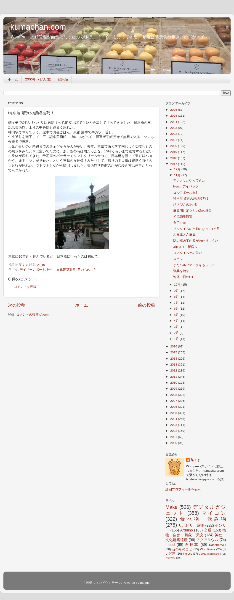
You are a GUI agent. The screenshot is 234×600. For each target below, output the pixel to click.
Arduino (186, 530)
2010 (174, 382)
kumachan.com (38, 27)
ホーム (13, 79)
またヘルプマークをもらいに (194, 265)
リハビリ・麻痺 (191, 525)
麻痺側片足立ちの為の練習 (192, 210)
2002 (174, 430)
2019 (174, 152)
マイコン (213, 513)
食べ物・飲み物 (203, 519)
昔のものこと (87, 269)
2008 (174, 394)
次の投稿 (16, 305)
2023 (174, 127)
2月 (177, 333)
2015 (174, 352)
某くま (195, 460)
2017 (174, 164)
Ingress (187, 553)
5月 (177, 315)
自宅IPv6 (179, 222)
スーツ (178, 259)
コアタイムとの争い (187, 253)
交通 (207, 530)
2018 (174, 158)
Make (171, 507)
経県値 (63, 79)
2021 (174, 140)
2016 (174, 346)
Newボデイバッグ (186, 186)
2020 (174, 146)
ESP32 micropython (210, 553)
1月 (177, 339)
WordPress (207, 549)
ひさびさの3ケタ (185, 204)
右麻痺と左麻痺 (184, 235)
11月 (177, 175)
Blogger (145, 582)
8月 (177, 296)
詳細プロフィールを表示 (183, 489)
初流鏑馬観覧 (182, 216)
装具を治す (181, 271)
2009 (174, 388)
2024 (174, 122)
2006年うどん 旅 (38, 79)
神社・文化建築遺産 (61, 269)
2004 (174, 419)
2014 (174, 358)
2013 (174, 364)
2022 (174, 133)
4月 (177, 320)
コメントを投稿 (25, 287)
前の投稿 (146, 305)
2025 (174, 115)
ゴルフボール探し (186, 192)
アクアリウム (207, 540)
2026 (174, 109)
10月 (177, 284)
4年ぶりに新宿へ (185, 247)
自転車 (192, 544)
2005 (174, 413)
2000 (174, 443)
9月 (177, 290)
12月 (177, 169)
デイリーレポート (32, 269)
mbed (170, 544)
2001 (174, 437)
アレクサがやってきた (189, 180)
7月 (177, 302)
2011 (174, 376)
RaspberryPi (217, 545)
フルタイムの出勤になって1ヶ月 (196, 229)
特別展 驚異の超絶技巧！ (191, 198)
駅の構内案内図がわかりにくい (195, 240)
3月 (177, 326)
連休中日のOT (183, 277)
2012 (174, 370)
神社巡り (170, 557)
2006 (174, 406)
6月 (177, 308)
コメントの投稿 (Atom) (32, 314)
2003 (174, 425)
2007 (174, 400)
